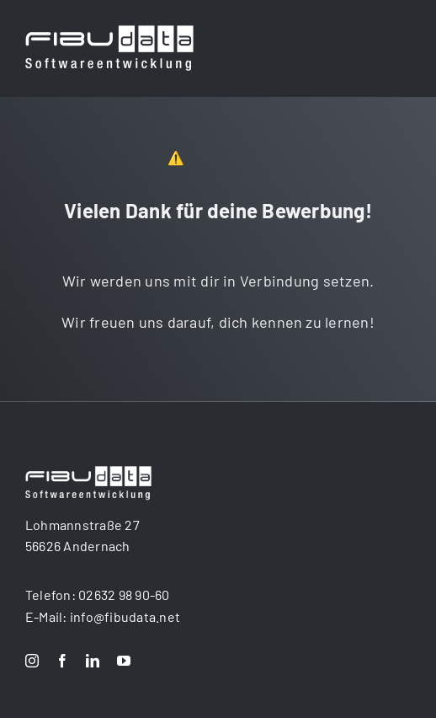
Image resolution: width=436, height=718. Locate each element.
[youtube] (123, 660)
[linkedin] (92, 660)
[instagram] (32, 660)
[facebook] (62, 660)
